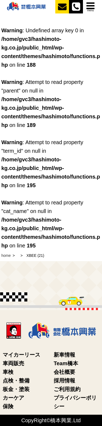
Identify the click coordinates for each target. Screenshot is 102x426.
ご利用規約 (67, 389)
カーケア (13, 398)
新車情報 (64, 355)
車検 (8, 372)
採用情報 (64, 381)
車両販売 (13, 363)
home (6, 255)
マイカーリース (21, 355)
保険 (8, 406)
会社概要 (64, 372)
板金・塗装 (16, 389)
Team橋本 (66, 363)
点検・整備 (16, 381)
